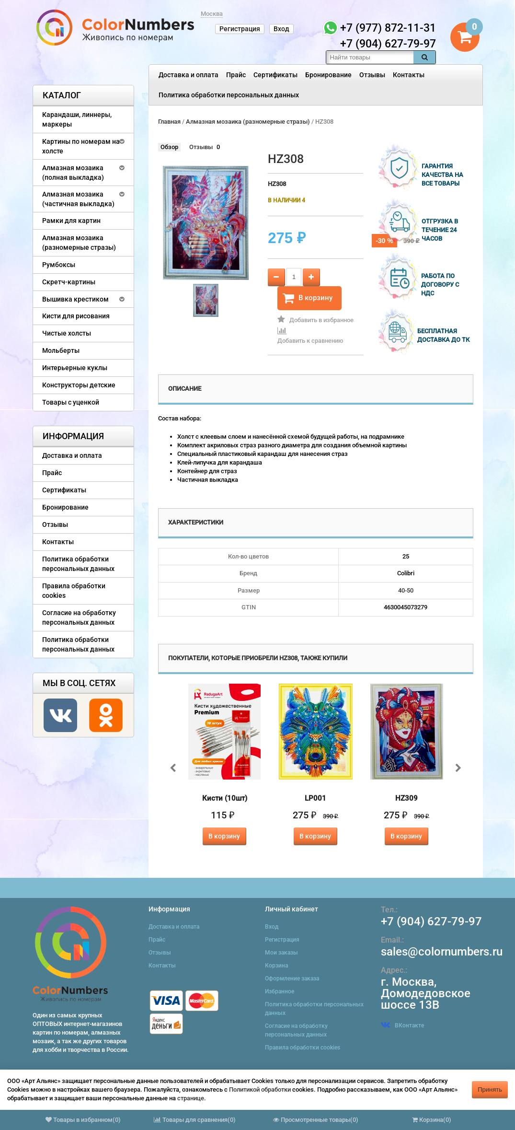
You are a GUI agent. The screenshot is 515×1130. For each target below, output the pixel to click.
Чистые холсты (66, 333)
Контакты (408, 75)
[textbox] (369, 57)
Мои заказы (281, 952)
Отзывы (372, 75)
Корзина (276, 965)
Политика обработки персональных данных (229, 95)
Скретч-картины (68, 282)
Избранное (279, 991)
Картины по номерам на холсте (81, 146)
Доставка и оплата (188, 75)
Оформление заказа (292, 978)
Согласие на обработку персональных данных (79, 617)
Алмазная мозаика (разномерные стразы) (79, 242)
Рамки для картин (71, 220)
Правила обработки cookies (73, 590)
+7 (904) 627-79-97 (431, 921)
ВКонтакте (402, 1025)
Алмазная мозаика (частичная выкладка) (78, 199)
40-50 (405, 590)
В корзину (307, 298)
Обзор (169, 147)
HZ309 (406, 798)
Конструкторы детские (78, 385)
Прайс (236, 75)
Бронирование (328, 75)
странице (190, 1098)
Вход (281, 29)
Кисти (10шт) (224, 798)
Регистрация (239, 29)
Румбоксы (58, 264)
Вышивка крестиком (75, 299)
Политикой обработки (260, 1089)
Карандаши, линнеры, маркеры (77, 119)
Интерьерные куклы (74, 368)
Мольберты (61, 350)
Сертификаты (275, 75)
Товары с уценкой (70, 402)
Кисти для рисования (76, 316)
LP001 (315, 798)
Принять (490, 1089)
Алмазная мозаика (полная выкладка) (73, 172)
